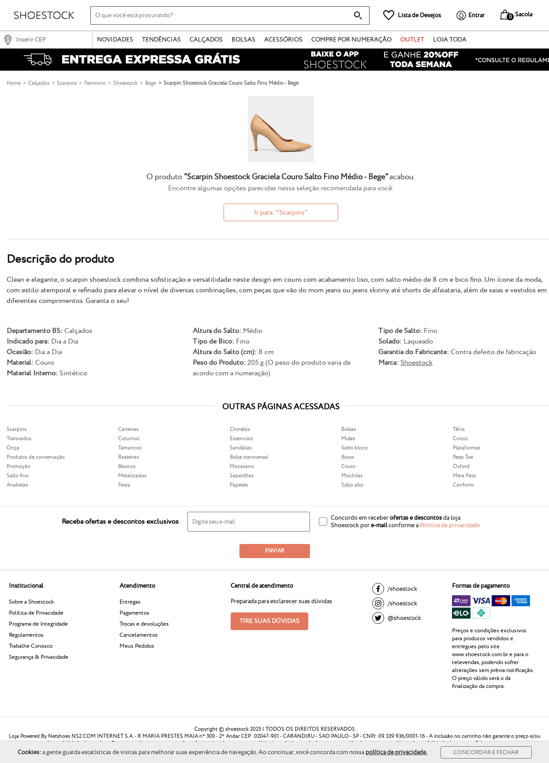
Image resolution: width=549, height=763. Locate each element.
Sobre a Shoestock (31, 602)
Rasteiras (128, 457)
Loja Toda (450, 39)
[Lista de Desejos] (412, 15)
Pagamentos (134, 613)
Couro (348, 466)
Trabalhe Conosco (30, 646)
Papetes (239, 485)
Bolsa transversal (249, 457)
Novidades (115, 39)
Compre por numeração (351, 39)
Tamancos (130, 448)
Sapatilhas (242, 476)
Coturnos (128, 438)
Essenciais (241, 438)
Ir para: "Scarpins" (281, 213)
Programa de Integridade (38, 624)
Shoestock (416, 363)
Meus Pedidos (137, 646)
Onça (13, 448)
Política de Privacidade (36, 613)
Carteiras (128, 429)
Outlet (412, 39)
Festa (124, 485)
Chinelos (240, 429)
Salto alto (352, 485)
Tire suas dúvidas (269, 621)
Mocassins (242, 466)
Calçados (206, 39)
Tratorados (19, 438)
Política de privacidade (450, 525)
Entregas (130, 602)
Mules (348, 438)
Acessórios (283, 39)
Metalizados (132, 476)
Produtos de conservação (36, 457)
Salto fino (18, 476)
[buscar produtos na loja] (358, 15)
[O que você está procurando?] (230, 15)
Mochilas (351, 476)
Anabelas (17, 485)
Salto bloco (354, 448)
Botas (347, 457)
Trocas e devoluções (144, 624)
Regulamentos (26, 635)
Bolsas (243, 39)
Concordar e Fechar (486, 752)
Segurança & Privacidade (38, 657)
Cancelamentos (139, 635)
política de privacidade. (396, 752)
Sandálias (241, 448)
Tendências (161, 39)
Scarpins (16, 429)
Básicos (126, 466)
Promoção (18, 466)
